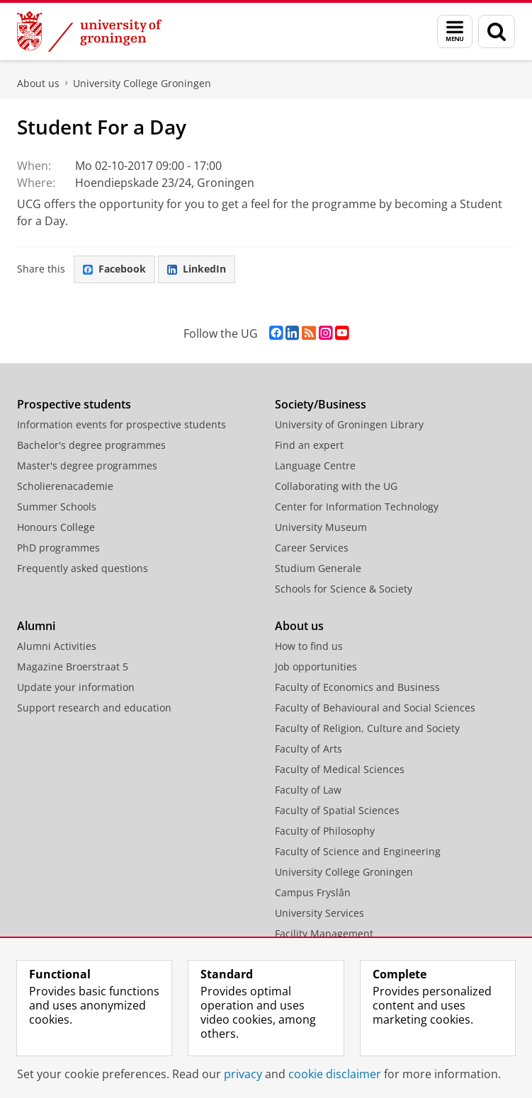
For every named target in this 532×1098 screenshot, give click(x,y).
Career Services (312, 547)
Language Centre (315, 465)
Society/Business (320, 404)
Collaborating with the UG (336, 486)
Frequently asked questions (82, 568)
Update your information (76, 687)
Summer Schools (56, 506)
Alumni (36, 626)
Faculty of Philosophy (325, 830)
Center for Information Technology (356, 506)
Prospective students (74, 404)
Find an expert (309, 445)
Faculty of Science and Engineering (358, 851)
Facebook (114, 268)
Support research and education (94, 707)
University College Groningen (142, 83)
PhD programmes (58, 547)
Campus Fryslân (313, 892)
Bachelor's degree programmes (91, 445)
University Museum (321, 527)
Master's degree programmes (87, 465)
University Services (319, 913)
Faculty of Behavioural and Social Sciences (375, 707)
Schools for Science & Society (343, 588)
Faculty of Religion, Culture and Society (367, 728)
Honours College (56, 527)
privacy (243, 1074)
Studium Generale (318, 568)
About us (38, 83)
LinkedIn (196, 268)
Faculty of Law (308, 789)
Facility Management (324, 933)
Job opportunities (316, 666)
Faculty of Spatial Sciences (337, 810)
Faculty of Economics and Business (357, 687)
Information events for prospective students (121, 424)
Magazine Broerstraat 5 (72, 666)
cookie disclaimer (334, 1074)
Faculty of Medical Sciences (339, 769)
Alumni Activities (56, 646)
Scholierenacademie (65, 486)
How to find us (309, 646)
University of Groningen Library (349, 424)
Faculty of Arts (308, 748)
